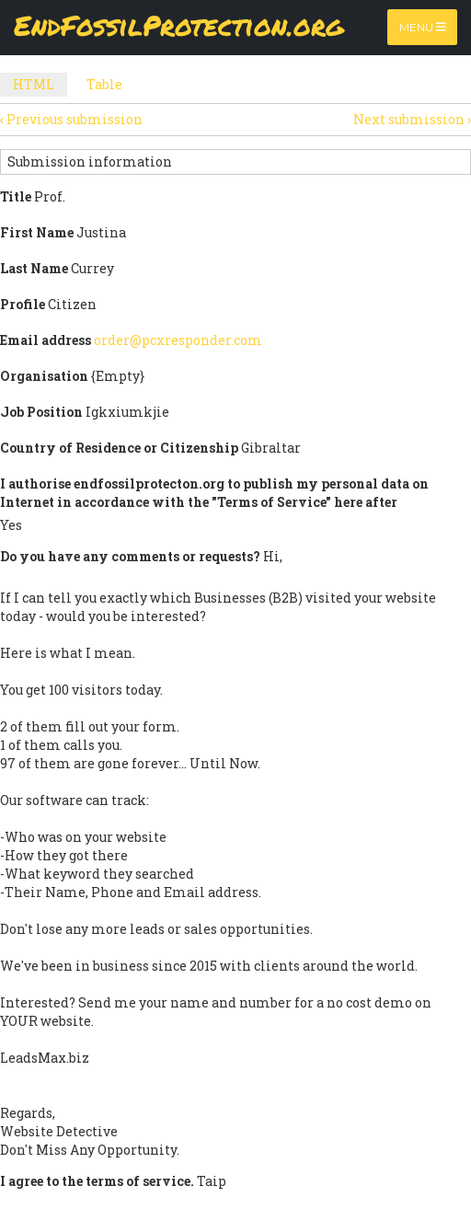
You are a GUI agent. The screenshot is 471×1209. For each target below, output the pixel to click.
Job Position (41, 411)
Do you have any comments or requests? (130, 556)
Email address (45, 340)
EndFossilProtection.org (179, 27)
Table (104, 84)
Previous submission (71, 119)
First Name (37, 232)
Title (15, 196)
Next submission (412, 119)
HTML (40, 86)
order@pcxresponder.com (178, 340)
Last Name (34, 268)
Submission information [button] (89, 161)
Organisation (44, 376)
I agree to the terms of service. (97, 1181)
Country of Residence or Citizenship (119, 447)
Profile (22, 304)
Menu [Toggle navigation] (422, 27)
